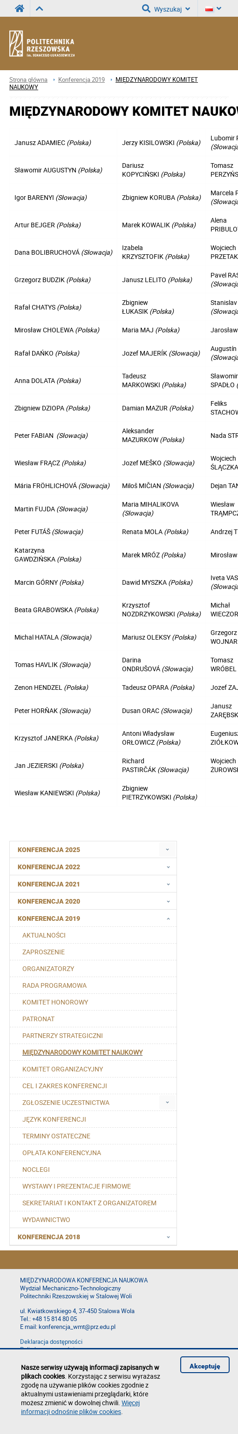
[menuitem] (167, 849)
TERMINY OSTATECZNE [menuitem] (56, 1135)
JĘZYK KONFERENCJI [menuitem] (54, 1119)
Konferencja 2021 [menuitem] (97, 883)
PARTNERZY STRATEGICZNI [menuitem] (62, 1035)
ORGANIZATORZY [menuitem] (48, 968)
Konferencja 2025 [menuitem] (49, 849)
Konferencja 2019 (81, 80)
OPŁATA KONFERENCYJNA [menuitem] (61, 1152)
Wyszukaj (166, 8)
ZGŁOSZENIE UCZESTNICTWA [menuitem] (65, 1102)
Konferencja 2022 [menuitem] (97, 866)
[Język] (213, 8)
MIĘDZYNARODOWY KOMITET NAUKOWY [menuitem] (82, 1052)
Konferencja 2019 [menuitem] (97, 918)
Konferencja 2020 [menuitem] (97, 900)
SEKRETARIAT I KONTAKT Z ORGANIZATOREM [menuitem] (89, 1202)
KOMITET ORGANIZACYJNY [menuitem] (62, 1068)
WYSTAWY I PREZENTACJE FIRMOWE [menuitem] (76, 1186)
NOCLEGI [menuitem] (36, 1169)
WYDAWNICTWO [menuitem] (46, 1219)
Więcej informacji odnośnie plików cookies (80, 1407)
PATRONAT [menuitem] (38, 1018)
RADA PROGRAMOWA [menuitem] (54, 985)
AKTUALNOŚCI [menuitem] (44, 935)
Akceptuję (205, 1366)
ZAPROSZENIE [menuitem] (43, 951)
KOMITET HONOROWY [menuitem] (55, 1002)
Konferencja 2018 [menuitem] (97, 1236)
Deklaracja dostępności (51, 1342)
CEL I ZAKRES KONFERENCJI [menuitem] (64, 1085)
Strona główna (28, 80)
